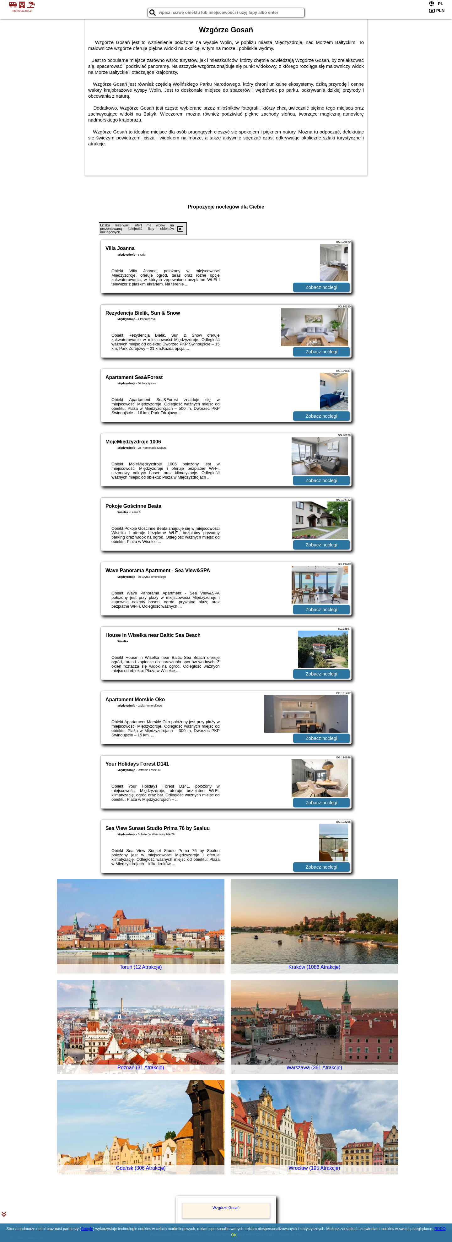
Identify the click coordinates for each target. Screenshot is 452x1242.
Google (87, 1229)
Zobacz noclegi (321, 287)
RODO (440, 1229)
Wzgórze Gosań (226, 1208)
